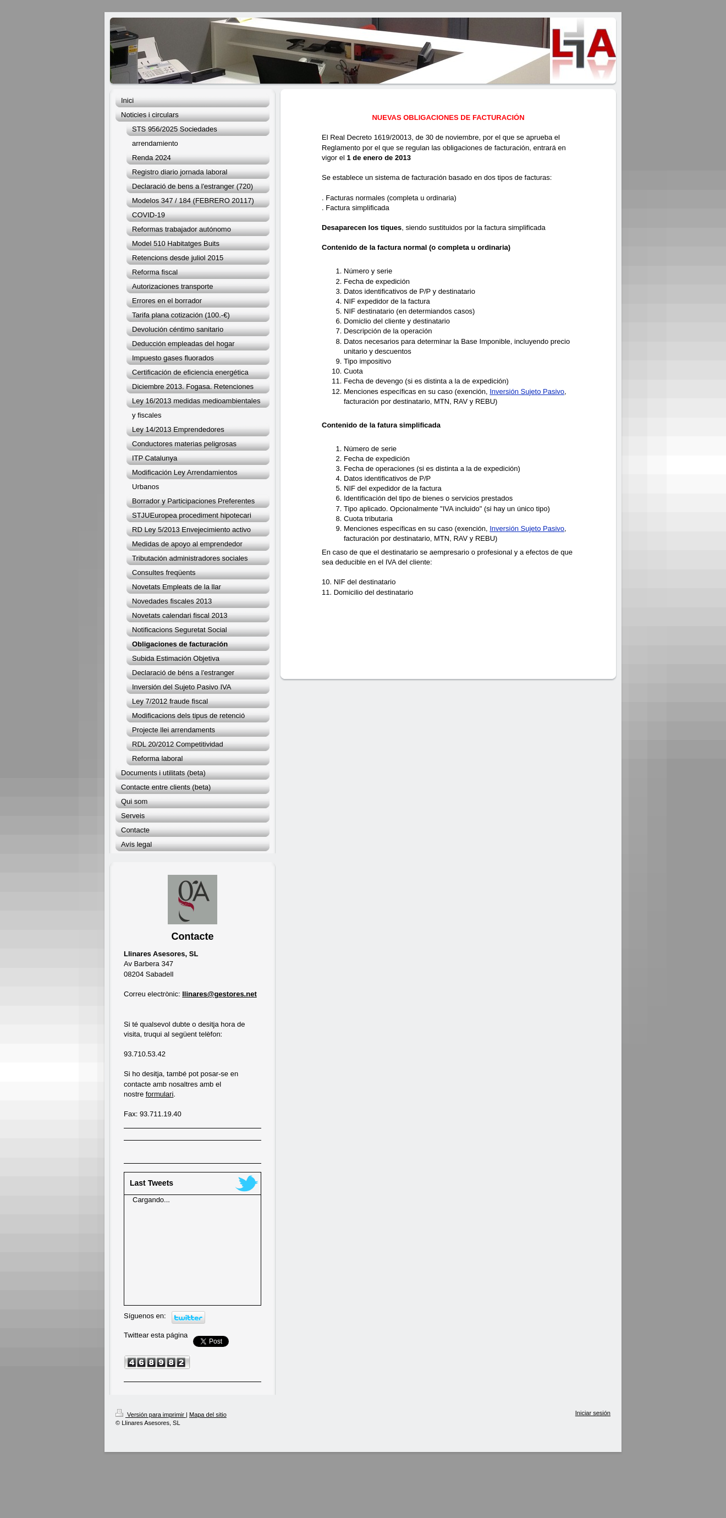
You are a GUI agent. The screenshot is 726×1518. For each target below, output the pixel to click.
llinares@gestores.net (219, 994)
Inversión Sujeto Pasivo (527, 391)
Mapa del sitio (208, 1414)
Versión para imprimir (151, 1414)
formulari (160, 1094)
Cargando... (151, 1200)
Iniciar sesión (592, 1413)
